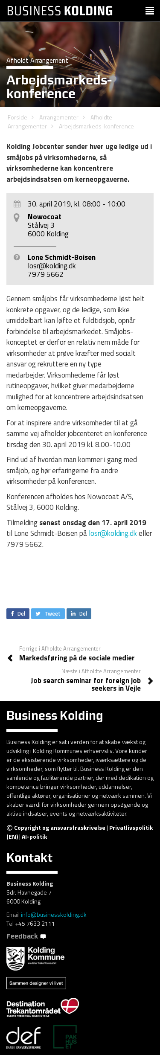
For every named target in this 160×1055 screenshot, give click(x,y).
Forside (17, 117)
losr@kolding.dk (52, 265)
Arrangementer (59, 117)
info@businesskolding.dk (54, 914)
